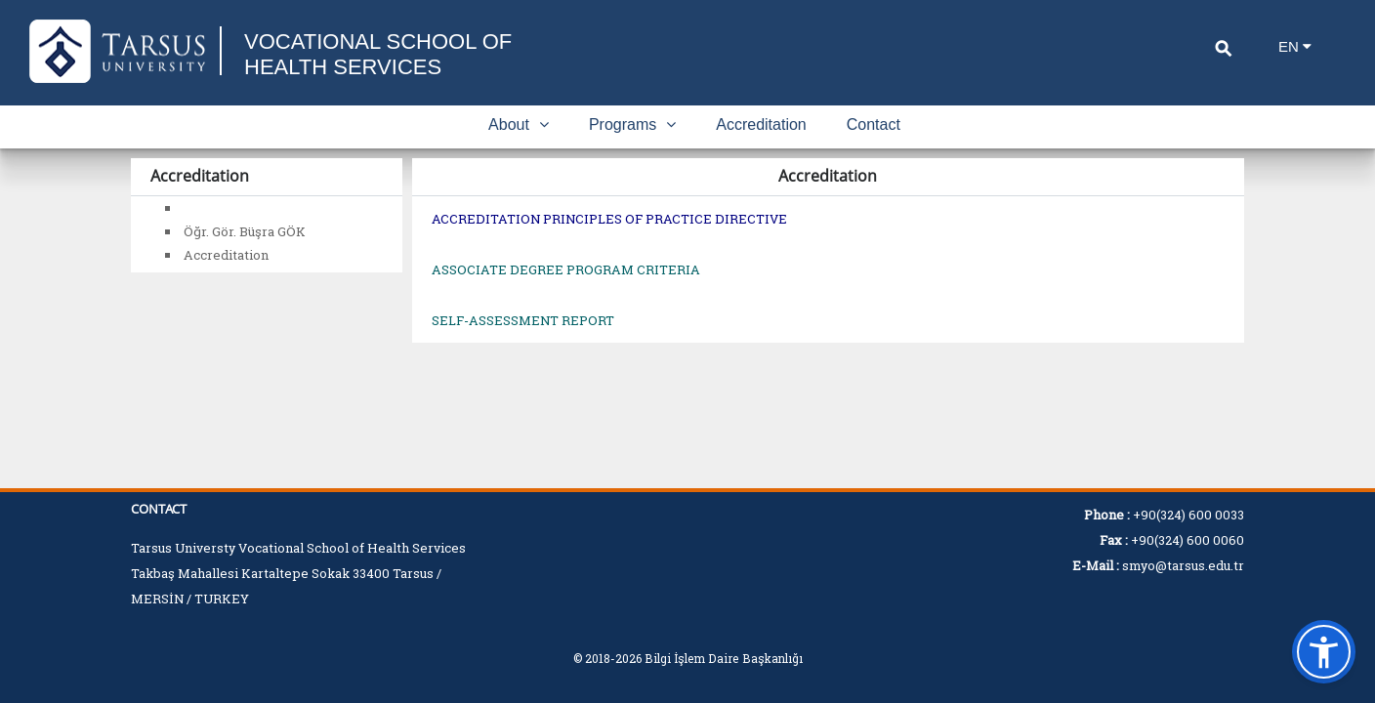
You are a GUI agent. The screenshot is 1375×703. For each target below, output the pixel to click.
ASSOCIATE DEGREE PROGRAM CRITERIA (566, 269)
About (518, 124)
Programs (632, 124)
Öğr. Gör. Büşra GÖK (245, 231)
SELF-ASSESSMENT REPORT (523, 320)
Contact (873, 124)
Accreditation (761, 124)
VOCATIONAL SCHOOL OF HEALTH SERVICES (378, 54)
